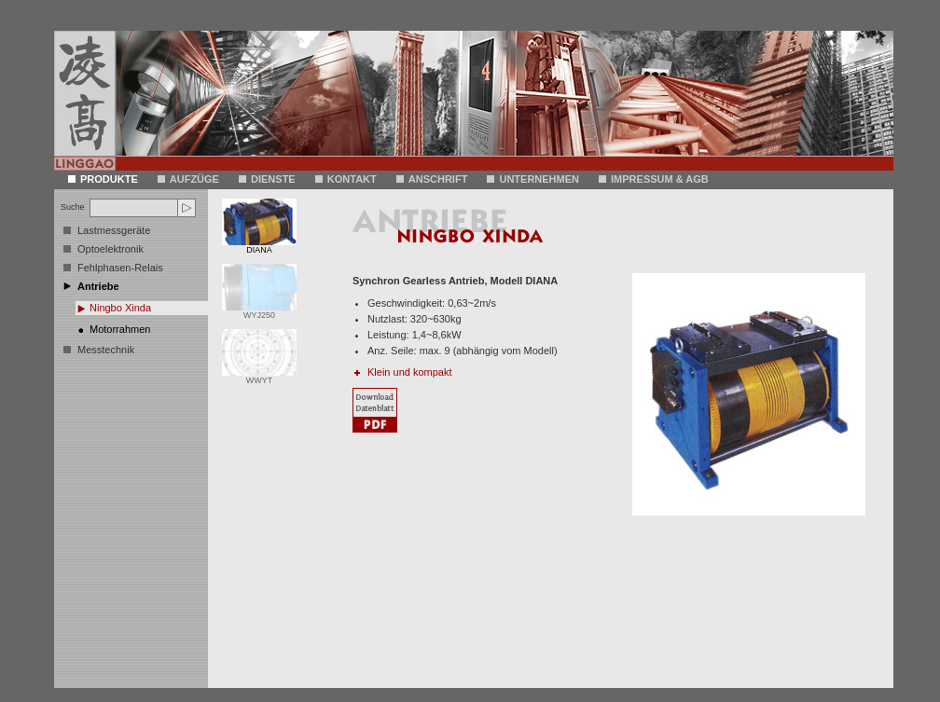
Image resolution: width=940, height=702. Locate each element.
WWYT (259, 376)
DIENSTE (267, 179)
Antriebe (98, 286)
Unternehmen (533, 179)
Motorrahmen (120, 329)
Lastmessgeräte (113, 230)
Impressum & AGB (654, 179)
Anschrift (432, 179)
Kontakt (346, 179)
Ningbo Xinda (120, 307)
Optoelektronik (110, 249)
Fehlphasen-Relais (120, 267)
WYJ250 (259, 311)
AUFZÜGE (188, 179)
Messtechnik (105, 349)
